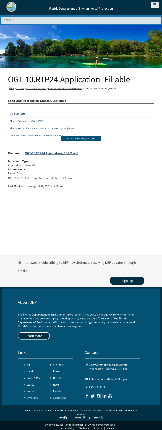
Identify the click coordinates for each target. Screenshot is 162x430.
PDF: (63, 417)
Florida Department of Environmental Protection (81, 8)
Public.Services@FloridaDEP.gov (108, 379)
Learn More (34, 336)
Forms (55, 371)
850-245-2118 (97, 387)
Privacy (98, 428)
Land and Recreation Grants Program (65, 88)
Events (55, 391)
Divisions (20, 88)
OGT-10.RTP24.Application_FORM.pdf (51, 153)
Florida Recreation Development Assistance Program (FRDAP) (42, 128)
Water (29, 391)
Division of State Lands (36, 88)
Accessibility (68, 428)
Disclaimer (84, 428)
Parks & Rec (32, 378)
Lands (29, 371)
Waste (29, 384)
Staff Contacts (17, 113)
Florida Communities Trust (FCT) (26, 121)
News (54, 384)
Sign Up (127, 281)
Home (11, 88)
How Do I (57, 378)
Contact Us (58, 397)
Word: (80, 417)
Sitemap (110, 428)
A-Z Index (57, 365)
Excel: (98, 417)
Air (27, 365)
